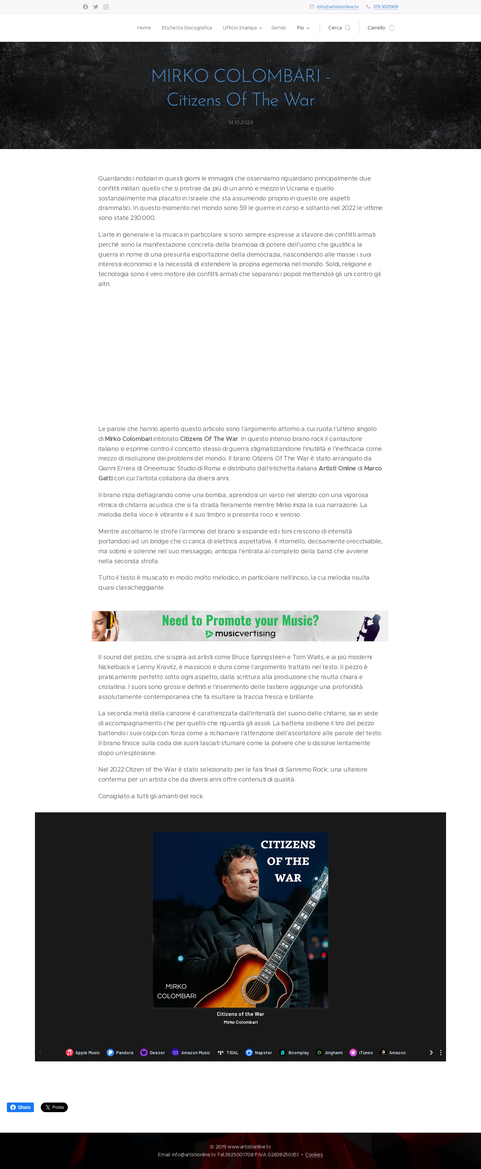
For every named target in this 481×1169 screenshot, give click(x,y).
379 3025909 (385, 6)
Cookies (314, 1155)
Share (20, 1107)
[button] (339, 27)
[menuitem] (142, 27)
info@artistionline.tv (338, 6)
